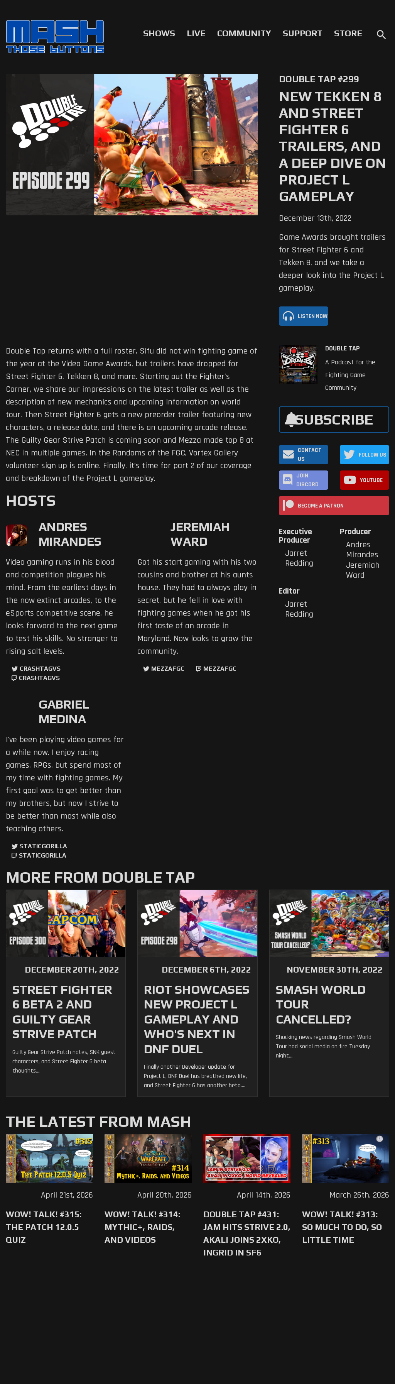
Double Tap (342, 348)
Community (244, 33)
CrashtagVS (40, 668)
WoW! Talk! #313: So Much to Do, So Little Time (342, 1227)
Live (196, 33)
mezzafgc (167, 668)
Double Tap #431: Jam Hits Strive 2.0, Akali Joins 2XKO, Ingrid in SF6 (246, 1233)
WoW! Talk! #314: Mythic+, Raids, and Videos (142, 1227)
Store (348, 33)
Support (302, 33)
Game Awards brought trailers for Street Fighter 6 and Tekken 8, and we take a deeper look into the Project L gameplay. (332, 263)
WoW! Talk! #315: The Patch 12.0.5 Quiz (43, 1227)
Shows (159, 33)
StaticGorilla (43, 846)
